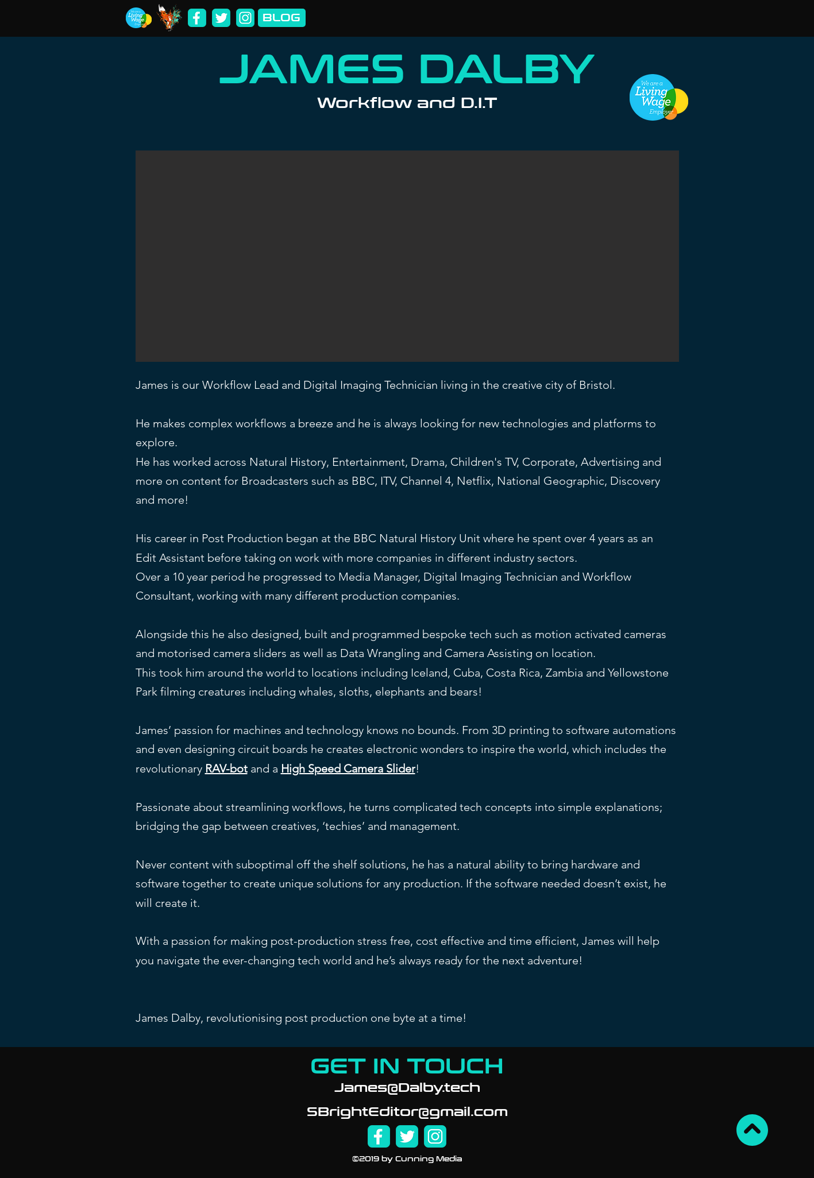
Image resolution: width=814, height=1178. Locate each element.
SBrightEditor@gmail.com (407, 1111)
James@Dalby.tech (407, 1087)
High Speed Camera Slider (348, 768)
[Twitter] (221, 18)
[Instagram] (245, 18)
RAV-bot (226, 768)
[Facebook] (197, 18)
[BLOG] (282, 18)
